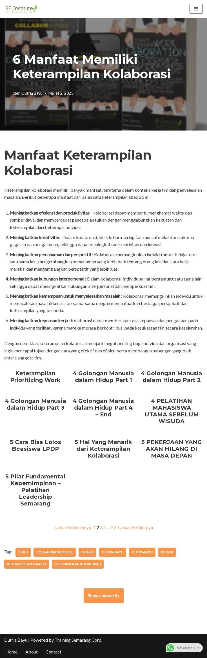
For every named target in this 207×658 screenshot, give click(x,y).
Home (11, 652)
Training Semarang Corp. (78, 640)
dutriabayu (141, 552)
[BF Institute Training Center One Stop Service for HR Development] (21, 9)
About (31, 652)
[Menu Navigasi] (196, 9)
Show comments (103, 596)
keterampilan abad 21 (26, 564)
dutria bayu (112, 552)
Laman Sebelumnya (72, 527)
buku (23, 552)
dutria (87, 552)
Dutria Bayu (32, 93)
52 (113, 527)
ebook (166, 552)
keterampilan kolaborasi (77, 564)
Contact (53, 652)
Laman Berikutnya (135, 527)
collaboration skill (54, 552)
